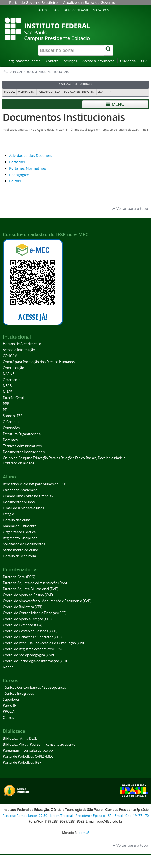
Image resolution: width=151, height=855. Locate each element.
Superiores (11, 699)
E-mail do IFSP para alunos (23, 508)
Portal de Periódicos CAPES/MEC (28, 756)
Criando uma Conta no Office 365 (28, 496)
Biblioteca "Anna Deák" (20, 738)
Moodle (9, 91)
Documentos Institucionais (64, 117)
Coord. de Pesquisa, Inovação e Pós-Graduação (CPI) (43, 643)
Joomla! (83, 832)
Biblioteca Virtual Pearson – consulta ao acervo (39, 744)
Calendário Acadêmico (20, 490)
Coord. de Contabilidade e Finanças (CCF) (34, 613)
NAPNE (8, 374)
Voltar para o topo (130, 208)
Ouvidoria (128, 61)
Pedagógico (19, 174)
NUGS (7, 392)
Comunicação (13, 368)
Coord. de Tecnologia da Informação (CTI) (35, 661)
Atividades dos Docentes (30, 155)
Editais (15, 181)
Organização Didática (19, 532)
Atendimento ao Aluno (20, 550)
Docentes (10, 440)
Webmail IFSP (26, 91)
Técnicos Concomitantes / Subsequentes (34, 687)
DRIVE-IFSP (88, 91)
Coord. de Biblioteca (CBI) (22, 607)
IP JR (108, 91)
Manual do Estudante (19, 526)
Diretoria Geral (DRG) (19, 577)
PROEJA (8, 711)
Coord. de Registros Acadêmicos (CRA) (32, 649)
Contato (52, 61)
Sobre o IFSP (13, 416)
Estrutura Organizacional (22, 434)
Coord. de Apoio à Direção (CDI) (27, 619)
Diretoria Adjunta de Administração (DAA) (35, 583)
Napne (8, 667)
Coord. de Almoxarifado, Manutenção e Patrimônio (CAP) (47, 601)
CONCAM (10, 356)
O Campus (11, 422)
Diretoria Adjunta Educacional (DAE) (30, 589)
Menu (115, 104)
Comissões (11, 428)
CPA (144, 61)
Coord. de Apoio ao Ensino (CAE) (28, 595)
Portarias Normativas (27, 168)
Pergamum (45, 91)
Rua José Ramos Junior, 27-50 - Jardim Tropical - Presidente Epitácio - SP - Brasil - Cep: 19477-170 (76, 816)
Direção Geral (13, 398)
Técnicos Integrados (18, 693)
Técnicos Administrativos (22, 446)
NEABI (8, 386)
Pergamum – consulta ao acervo (28, 750)
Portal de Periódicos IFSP (22, 762)
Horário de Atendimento (22, 344)
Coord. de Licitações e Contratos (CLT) (32, 637)
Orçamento (12, 380)
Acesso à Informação (98, 61)
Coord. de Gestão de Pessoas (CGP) (30, 631)
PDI (5, 410)
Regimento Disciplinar (20, 538)
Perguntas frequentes (23, 61)
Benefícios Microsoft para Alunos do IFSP (34, 484)
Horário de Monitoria (19, 556)
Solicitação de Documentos (24, 544)
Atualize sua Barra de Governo (89, 2)
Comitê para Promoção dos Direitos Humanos (39, 362)
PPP (6, 404)
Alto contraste (76, 10)
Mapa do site (103, 10)
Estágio (8, 514)
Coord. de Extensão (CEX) (22, 625)
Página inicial (12, 72)
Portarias (17, 161)
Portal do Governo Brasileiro (33, 2)
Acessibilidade (49, 10)
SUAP (58, 91)
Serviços (70, 61)
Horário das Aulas (16, 520)
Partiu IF (9, 705)
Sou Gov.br (72, 91)
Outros (8, 717)
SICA (100, 91)
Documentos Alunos (19, 502)
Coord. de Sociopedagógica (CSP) (28, 655)
